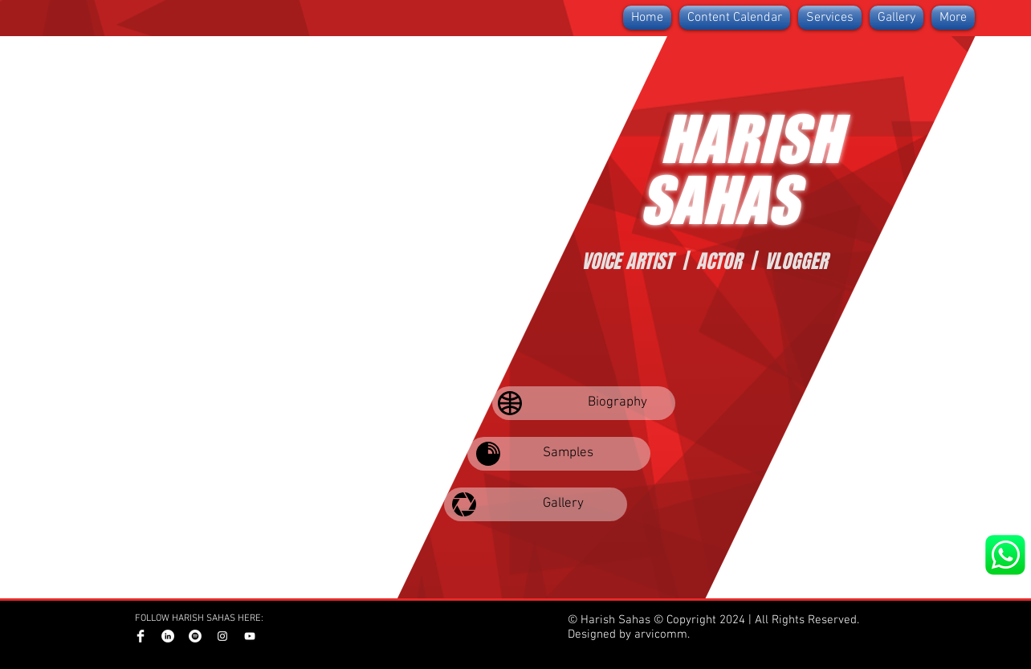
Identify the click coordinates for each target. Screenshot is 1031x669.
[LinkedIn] (167, 636)
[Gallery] (535, 504)
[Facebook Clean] (140, 636)
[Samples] (558, 454)
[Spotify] (195, 636)
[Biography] (583, 403)
